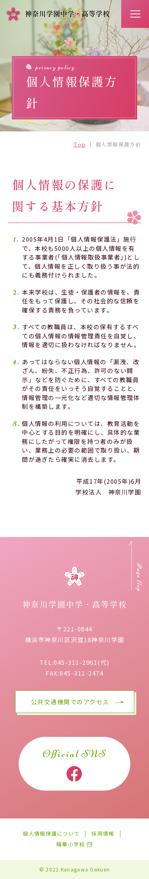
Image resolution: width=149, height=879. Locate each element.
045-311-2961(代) (82, 662)
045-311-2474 (81, 673)
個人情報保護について (51, 833)
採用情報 (102, 833)
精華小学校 (70, 844)
